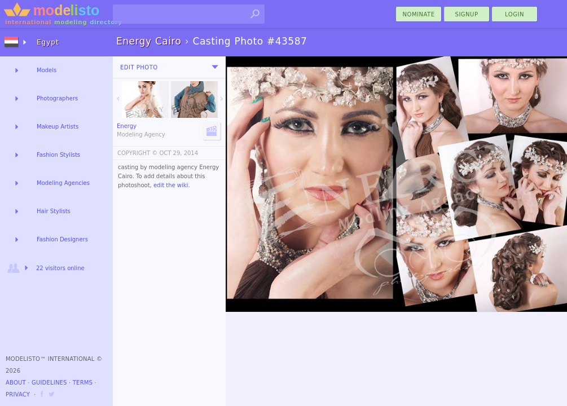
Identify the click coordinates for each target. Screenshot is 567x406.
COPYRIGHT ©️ (137, 153)
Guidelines (49, 382)
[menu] (215, 67)
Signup (466, 14)
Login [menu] (514, 14)
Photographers (57, 98)
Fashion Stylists (58, 155)
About (16, 382)
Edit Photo (139, 67)
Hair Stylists (54, 211)
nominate (419, 14)
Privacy (18, 394)
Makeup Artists (57, 126)
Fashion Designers (62, 239)
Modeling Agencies (63, 183)
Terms (83, 382)
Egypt (48, 42)
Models (46, 70)
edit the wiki (170, 185)
